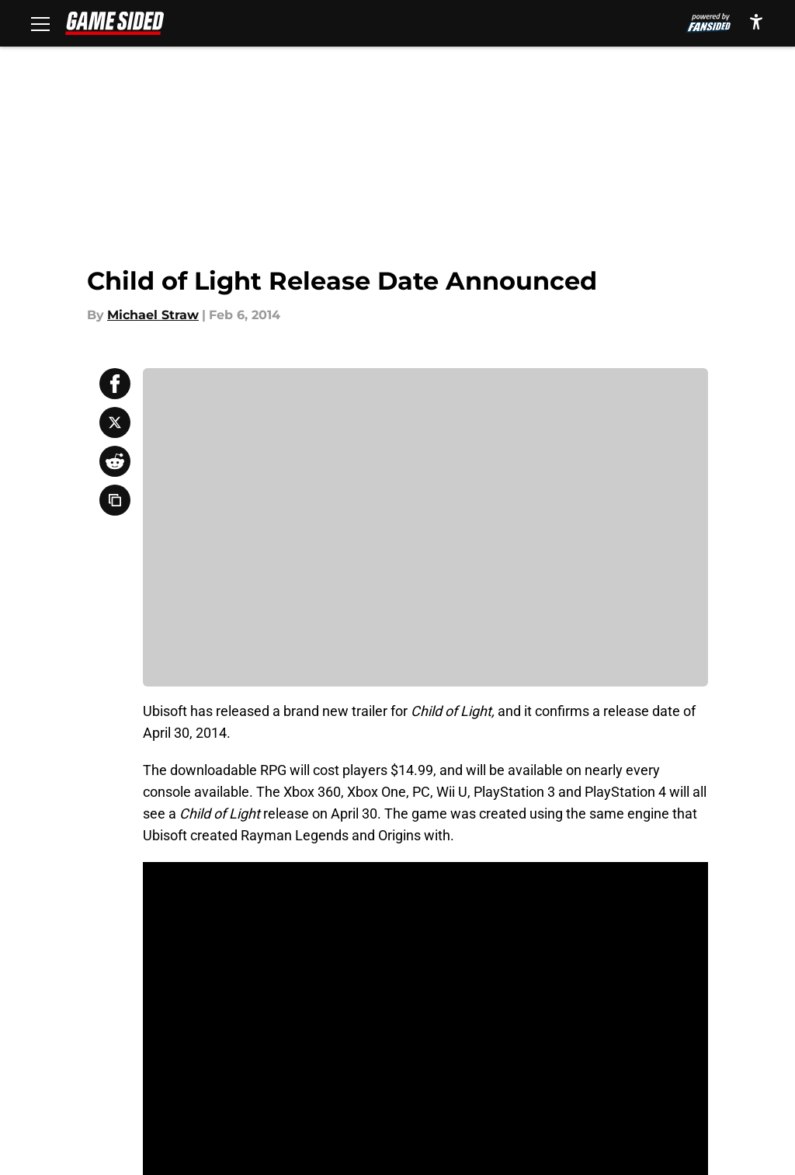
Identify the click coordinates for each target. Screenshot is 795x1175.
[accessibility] (756, 21)
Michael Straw (153, 315)
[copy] (114, 500)
